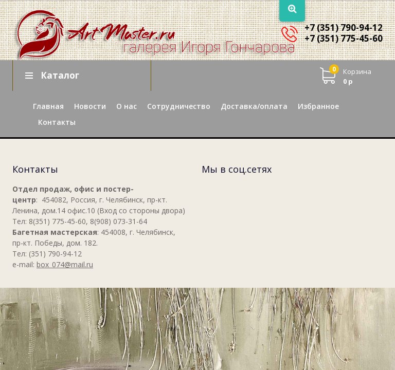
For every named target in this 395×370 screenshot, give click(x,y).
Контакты (57, 122)
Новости (90, 106)
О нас (126, 106)
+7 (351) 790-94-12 (343, 27)
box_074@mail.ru (65, 264)
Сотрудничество (178, 106)
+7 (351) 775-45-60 (343, 38)
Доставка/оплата (254, 106)
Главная (48, 106)
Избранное (318, 106)
